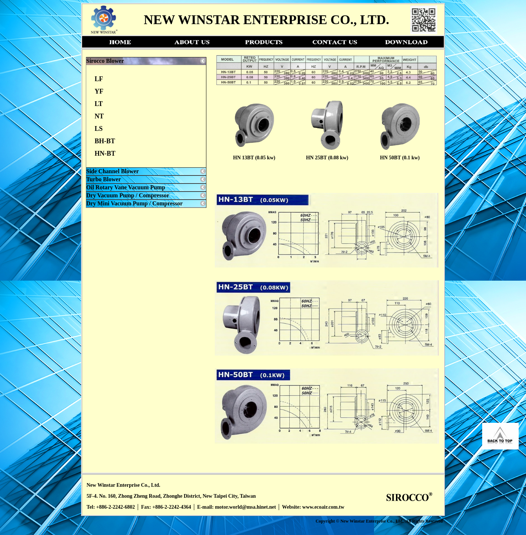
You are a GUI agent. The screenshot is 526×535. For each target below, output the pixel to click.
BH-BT (105, 141)
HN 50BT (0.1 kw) (400, 157)
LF (99, 79)
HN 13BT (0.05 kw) (254, 157)
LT (99, 103)
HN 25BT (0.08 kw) (327, 157)
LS (99, 128)
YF (99, 91)
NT (99, 116)
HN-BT (105, 153)
